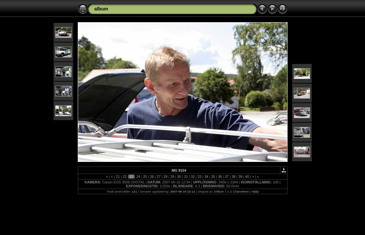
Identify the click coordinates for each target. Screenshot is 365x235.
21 (118, 177)
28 (165, 177)
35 (213, 177)
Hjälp (255, 191)
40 (247, 177)
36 (220, 177)
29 (172, 177)
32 (193, 177)
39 (240, 177)
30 (179, 177)
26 (152, 177)
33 (200, 177)
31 (186, 177)
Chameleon (241, 191)
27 (159, 177)
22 (124, 177)
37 (227, 177)
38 (234, 177)
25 (145, 177)
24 (138, 177)
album (101, 8)
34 (206, 177)
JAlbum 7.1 (221, 191)
